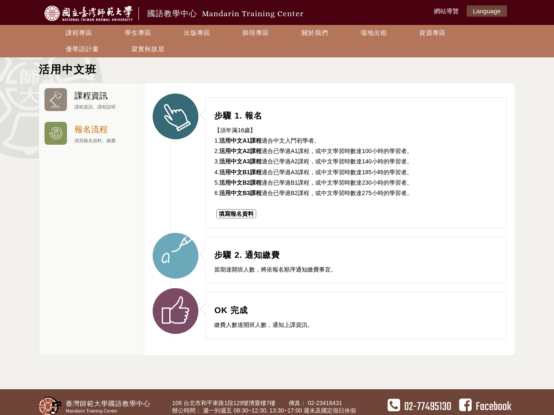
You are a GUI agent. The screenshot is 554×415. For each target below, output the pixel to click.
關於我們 (315, 32)
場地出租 (374, 32)
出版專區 (197, 32)
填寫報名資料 (236, 213)
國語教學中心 (225, 13)
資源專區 (432, 32)
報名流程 (91, 133)
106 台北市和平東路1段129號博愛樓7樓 (224, 403)
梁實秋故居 (148, 48)
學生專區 (138, 32)
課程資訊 (91, 99)
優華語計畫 (82, 48)
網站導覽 (446, 11)
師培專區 (255, 32)
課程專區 (79, 32)
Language (487, 11)
